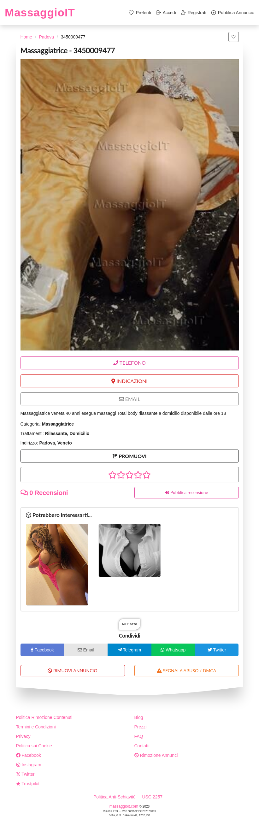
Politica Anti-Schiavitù (114, 796)
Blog (138, 717)
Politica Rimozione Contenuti (44, 717)
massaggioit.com (124, 806)
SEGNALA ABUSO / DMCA (186, 670)
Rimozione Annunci (156, 755)
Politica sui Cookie (34, 745)
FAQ (138, 736)
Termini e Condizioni (36, 726)
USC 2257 (152, 796)
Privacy (23, 736)
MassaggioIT (40, 12)
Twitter (25, 774)
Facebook (28, 755)
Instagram (28, 764)
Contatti (142, 745)
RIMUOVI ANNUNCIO (72, 670)
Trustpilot (28, 783)
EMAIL (129, 399)
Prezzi (140, 726)
